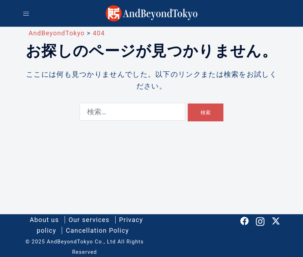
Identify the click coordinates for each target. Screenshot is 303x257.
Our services (89, 219)
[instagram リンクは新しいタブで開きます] (260, 220)
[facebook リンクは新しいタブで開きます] (244, 220)
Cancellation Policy (97, 230)
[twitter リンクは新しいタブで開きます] (276, 220)
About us (44, 219)
